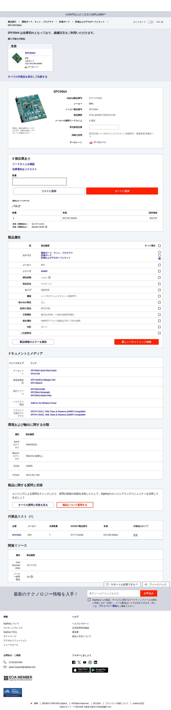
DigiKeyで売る (10, 632)
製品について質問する (75, 505)
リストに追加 (49, 191)
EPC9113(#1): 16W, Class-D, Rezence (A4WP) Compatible (58, 411)
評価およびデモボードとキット (90, 22)
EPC (91, 104)
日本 (34, 703)
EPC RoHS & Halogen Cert (43, 380)
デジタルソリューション (15, 640)
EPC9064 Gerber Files (41, 395)
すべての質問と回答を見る (33, 505)
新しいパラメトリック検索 (136, 341)
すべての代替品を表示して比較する (27, 76)
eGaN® (44, 271)
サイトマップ (10, 636)
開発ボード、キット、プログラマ (37, 22)
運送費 (75, 632)
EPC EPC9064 (14, 25)
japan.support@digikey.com (20, 667)
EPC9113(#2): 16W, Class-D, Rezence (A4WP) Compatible (58, 414)
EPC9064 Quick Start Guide (43, 370)
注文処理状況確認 (80, 628)
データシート (97, 142)
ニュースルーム (11, 645)
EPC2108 (35, 373)
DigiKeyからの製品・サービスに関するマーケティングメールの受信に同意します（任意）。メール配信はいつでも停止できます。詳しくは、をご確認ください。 (124, 603)
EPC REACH (36, 383)
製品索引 (12, 22)
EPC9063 (30, 53)
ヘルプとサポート (80, 623)
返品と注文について (81, 636)
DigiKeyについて (11, 623)
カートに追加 (122, 191)
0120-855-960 (13, 662)
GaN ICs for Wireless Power (43, 403)
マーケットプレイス (13, 628)
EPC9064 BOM (38, 389)
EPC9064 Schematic (40, 392)
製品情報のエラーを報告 (33, 341)
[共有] (159, 22)
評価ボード (64, 22)
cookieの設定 (138, 703)
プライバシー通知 (108, 606)
